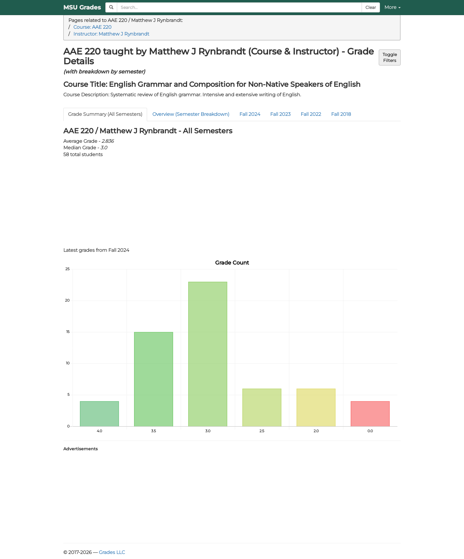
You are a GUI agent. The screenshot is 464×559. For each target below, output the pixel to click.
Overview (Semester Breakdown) (190, 114)
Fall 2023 (280, 114)
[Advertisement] (232, 202)
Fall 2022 (311, 114)
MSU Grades (82, 7)
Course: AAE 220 (92, 27)
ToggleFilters (390, 57)
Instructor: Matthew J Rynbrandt (111, 34)
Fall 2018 (341, 114)
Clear (370, 7)
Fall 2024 (249, 114)
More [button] (392, 7)
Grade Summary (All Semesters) (105, 114)
